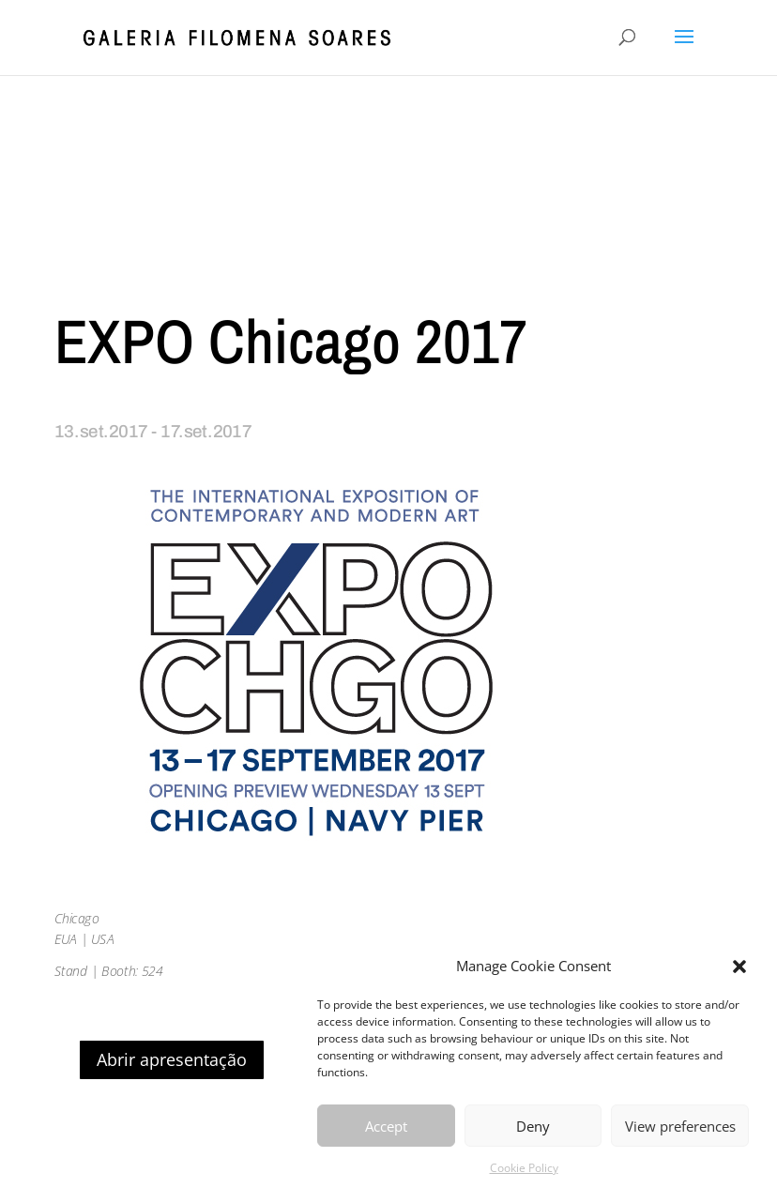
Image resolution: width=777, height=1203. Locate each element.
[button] (739, 966)
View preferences (680, 1126)
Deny (533, 1126)
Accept (386, 1126)
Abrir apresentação (172, 1059)
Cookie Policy (524, 1168)
